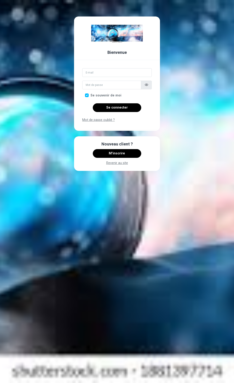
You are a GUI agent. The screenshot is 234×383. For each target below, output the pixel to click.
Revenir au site (117, 163)
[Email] (117, 72)
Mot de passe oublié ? (98, 120)
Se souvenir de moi (105, 95)
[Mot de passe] (111, 85)
